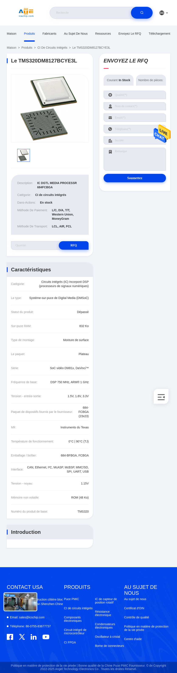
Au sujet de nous (75, 33)
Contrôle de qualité (136, 617)
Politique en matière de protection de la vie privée (146, 628)
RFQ (73, 245)
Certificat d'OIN (134, 608)
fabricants (49, 33)
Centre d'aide (133, 639)
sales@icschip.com (27, 617)
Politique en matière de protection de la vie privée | (44, 665)
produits (29, 33)
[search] (142, 13)
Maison (11, 33)
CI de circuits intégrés (52, 47)
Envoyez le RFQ (129, 33)
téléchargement (159, 33)
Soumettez (134, 178)
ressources (103, 33)
